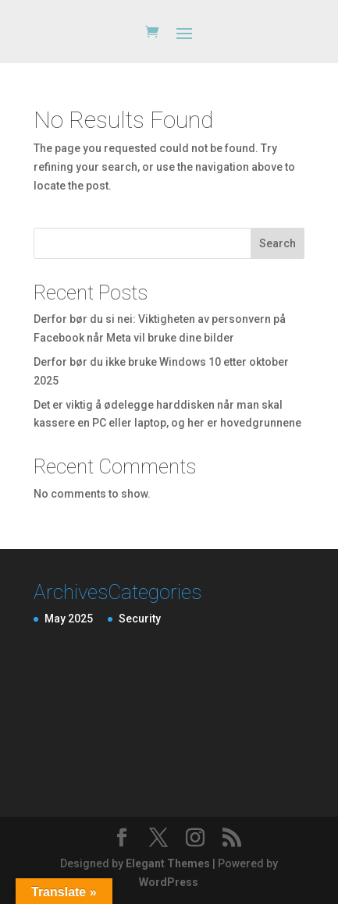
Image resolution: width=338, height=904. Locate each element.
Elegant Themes (168, 863)
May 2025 (68, 618)
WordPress (168, 882)
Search (277, 243)
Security (140, 618)
